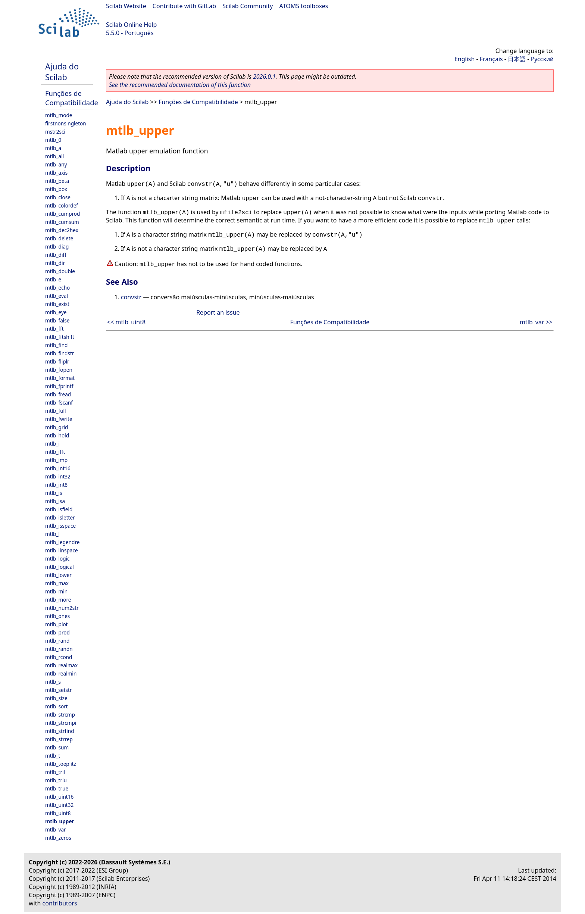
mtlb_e (53, 279)
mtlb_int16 (58, 468)
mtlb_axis (56, 172)
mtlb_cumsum (62, 221)
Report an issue (218, 312)
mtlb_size (56, 698)
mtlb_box (56, 189)
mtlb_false (57, 320)
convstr (131, 297)
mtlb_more (58, 599)
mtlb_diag (57, 246)
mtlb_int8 (56, 484)
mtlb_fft (54, 328)
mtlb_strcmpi (60, 722)
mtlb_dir (55, 262)
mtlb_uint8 (58, 813)
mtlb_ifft (55, 451)
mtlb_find (56, 345)
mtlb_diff (55, 254)
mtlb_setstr (58, 689)
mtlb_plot (56, 624)
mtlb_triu (56, 780)
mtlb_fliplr (57, 361)
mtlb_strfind (59, 730)
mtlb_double (60, 271)
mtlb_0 (53, 139)
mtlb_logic (57, 558)
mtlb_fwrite (58, 418)
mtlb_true (56, 788)
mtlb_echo (57, 287)
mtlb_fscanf (59, 402)
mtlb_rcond (58, 657)
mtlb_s (53, 681)
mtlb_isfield (58, 509)
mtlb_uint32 (59, 804)
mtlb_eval (56, 295)
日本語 (517, 59)
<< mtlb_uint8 (126, 322)
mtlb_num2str (62, 607)
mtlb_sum (57, 747)
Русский (542, 59)
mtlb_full (55, 410)
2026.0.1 (264, 76)
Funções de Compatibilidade (71, 97)
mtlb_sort (56, 706)
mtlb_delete (59, 238)
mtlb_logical (59, 566)
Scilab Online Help (131, 25)
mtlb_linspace (61, 550)
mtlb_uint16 (59, 796)
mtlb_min (56, 591)
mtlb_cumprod (62, 213)
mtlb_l (52, 533)
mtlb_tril (55, 772)
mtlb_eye (56, 312)
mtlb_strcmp (60, 714)
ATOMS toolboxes (303, 6)
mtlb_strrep (59, 739)
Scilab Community (247, 6)
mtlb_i (52, 443)
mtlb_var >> (536, 322)
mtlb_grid (56, 427)
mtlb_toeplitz (60, 763)
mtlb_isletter (60, 517)
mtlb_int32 (58, 476)
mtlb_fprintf (59, 386)
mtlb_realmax (61, 665)
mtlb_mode (58, 115)
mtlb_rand (57, 640)
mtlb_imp (56, 460)
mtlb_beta (57, 180)
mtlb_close (58, 197)
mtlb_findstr (59, 353)
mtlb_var (55, 829)
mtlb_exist (57, 304)
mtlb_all (54, 156)
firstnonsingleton (65, 123)
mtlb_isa (55, 501)
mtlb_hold (57, 435)
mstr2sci (55, 131)
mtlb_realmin (60, 673)
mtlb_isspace (60, 525)
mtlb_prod (57, 632)
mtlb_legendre (62, 542)
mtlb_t (52, 755)
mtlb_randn (59, 648)
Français (491, 59)
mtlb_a (53, 148)
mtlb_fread (58, 394)
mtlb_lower (58, 574)
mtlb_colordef (61, 205)
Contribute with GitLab (184, 6)
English (464, 59)
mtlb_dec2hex (61, 230)
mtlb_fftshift (59, 336)
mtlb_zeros (58, 837)
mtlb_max (57, 583)
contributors (60, 903)
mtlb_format (60, 377)
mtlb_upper (59, 821)
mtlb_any (56, 164)
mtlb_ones (57, 616)
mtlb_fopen (58, 369)
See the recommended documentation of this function (180, 85)
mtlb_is (53, 492)
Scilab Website (126, 6)
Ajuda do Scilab (62, 71)
